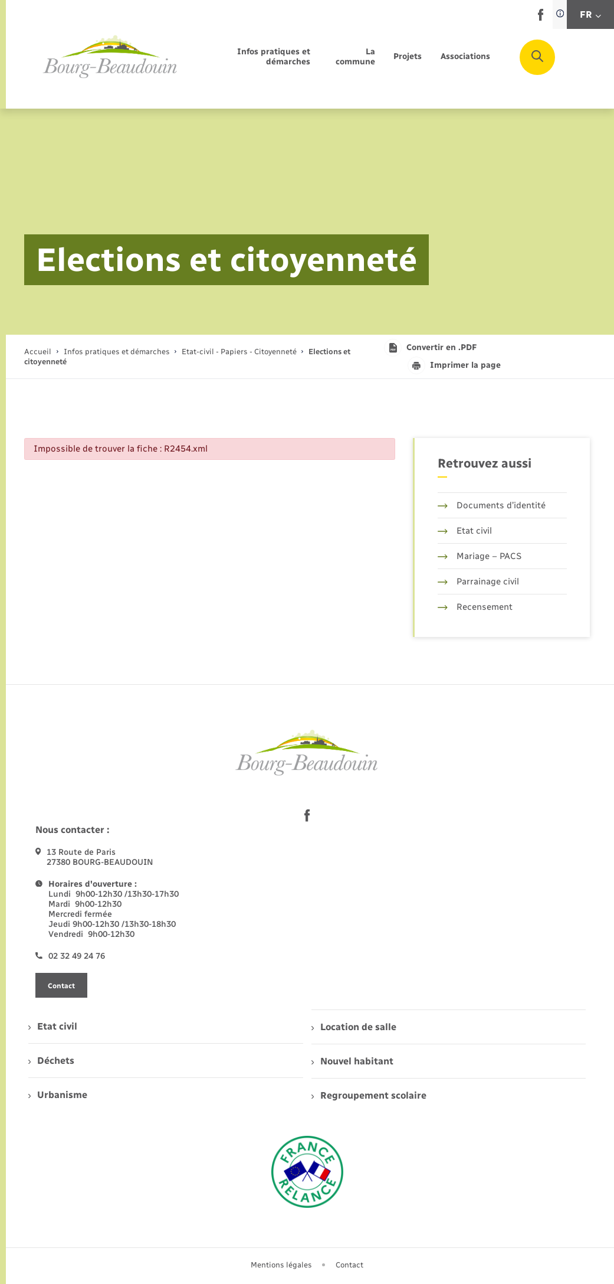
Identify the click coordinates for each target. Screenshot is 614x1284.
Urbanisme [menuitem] (57, 1094)
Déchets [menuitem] (51, 1060)
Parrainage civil (478, 581)
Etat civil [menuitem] (52, 1026)
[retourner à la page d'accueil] (110, 57)
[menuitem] (256, 57)
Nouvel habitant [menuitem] (352, 1061)
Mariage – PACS (479, 556)
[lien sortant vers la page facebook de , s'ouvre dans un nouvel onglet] (540, 18)
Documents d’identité (492, 505)
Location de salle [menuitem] (353, 1027)
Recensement (475, 607)
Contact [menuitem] (349, 1264)
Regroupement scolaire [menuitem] (368, 1095)
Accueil (37, 351)
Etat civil (465, 530)
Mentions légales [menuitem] (281, 1264)
